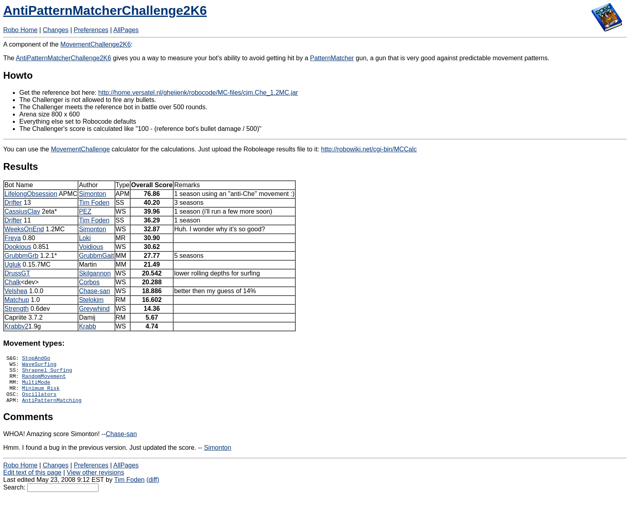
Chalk (12, 282)
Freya (12, 238)
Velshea (15, 291)
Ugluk (12, 264)
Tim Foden (94, 202)
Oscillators (39, 402)
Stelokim (91, 299)
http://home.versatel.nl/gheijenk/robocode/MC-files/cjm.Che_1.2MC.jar (198, 92)
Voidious (91, 246)
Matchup (16, 299)
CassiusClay (22, 211)
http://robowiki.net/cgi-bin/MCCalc (369, 149)
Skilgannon (94, 273)
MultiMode (36, 388)
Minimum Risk (41, 395)
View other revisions (95, 482)
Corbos (89, 282)
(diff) (152, 489)
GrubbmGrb (21, 255)
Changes (55, 30)
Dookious (17, 246)
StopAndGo (36, 359)
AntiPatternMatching (52, 409)
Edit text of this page (32, 482)
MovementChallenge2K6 (95, 44)
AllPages (126, 30)
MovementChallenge (80, 149)
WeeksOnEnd (24, 229)
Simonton (92, 193)
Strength (16, 308)
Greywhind (94, 308)
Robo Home (20, 30)
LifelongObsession (30, 193)
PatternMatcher (332, 58)
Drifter (13, 202)
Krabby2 (16, 326)
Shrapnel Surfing (47, 373)
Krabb (87, 326)
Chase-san (94, 291)
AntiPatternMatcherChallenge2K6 (105, 10)
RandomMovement (44, 380)
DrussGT (17, 273)
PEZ (85, 211)
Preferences (91, 30)
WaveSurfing (39, 366)
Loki (84, 238)
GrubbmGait (96, 255)
